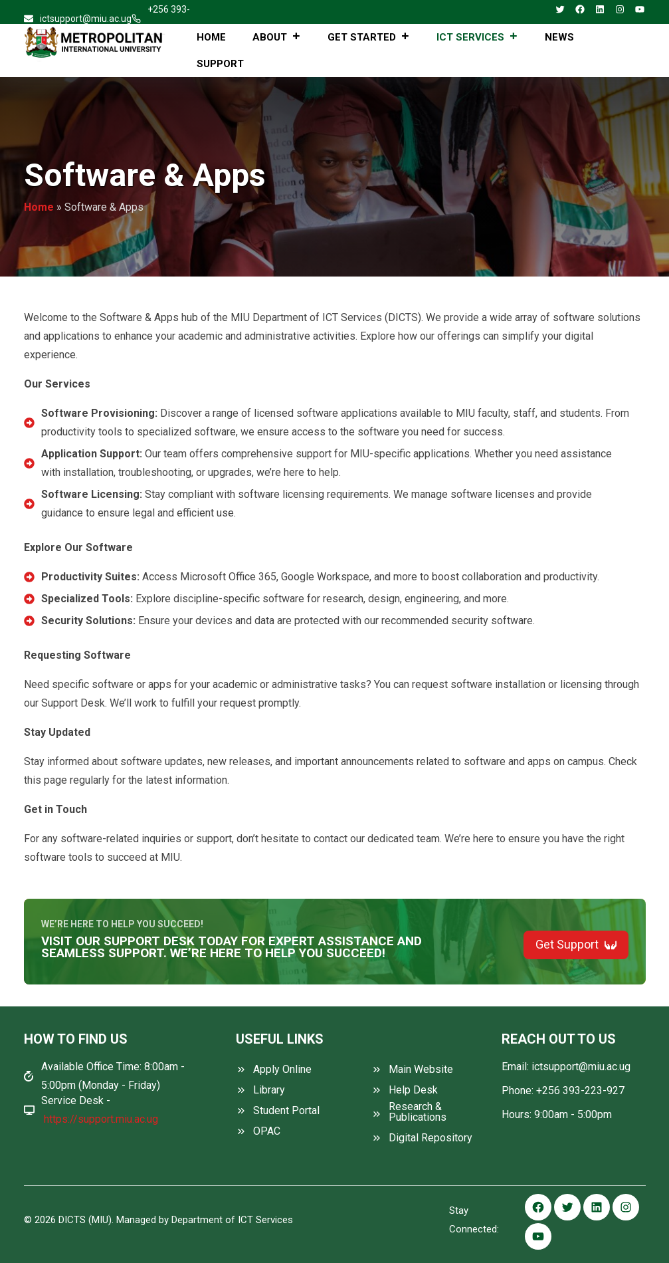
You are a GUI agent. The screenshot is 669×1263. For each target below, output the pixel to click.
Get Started (369, 37)
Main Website (421, 1069)
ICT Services (477, 37)
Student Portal (286, 1110)
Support (220, 64)
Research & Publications (417, 1112)
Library (269, 1090)
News (559, 37)
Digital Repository (430, 1138)
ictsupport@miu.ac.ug (86, 18)
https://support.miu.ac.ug (101, 1119)
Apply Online (282, 1069)
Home (211, 37)
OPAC (266, 1131)
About (276, 37)
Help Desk (413, 1090)
